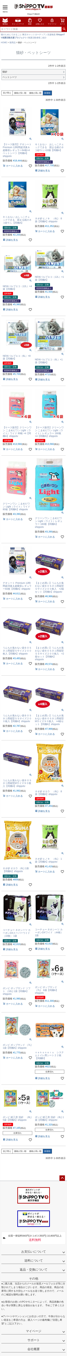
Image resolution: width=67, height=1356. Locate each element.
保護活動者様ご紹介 (37, 37)
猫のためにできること (11, 34)
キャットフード (18, 21)
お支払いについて (33, 1251)
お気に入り (40, 21)
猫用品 (5, 21)
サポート (33, 1340)
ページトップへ (62, 1178)
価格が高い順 (35, 93)
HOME (4, 42)
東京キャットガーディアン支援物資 (39, 34)
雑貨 (30, 21)
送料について (33, 1260)
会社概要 (33, 1349)
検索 (64, 29)
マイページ (52, 21)
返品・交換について (33, 1269)
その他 (33, 1278)
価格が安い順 (20, 93)
